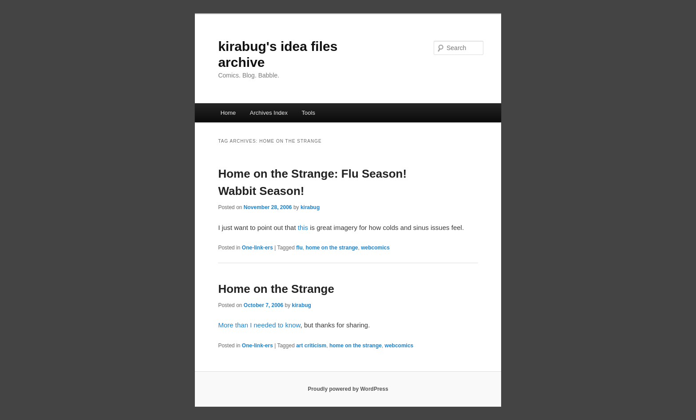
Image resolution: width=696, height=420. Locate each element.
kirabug (310, 207)
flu (299, 248)
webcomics (375, 248)
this (303, 227)
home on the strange (332, 248)
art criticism (311, 345)
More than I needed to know (259, 325)
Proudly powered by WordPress (348, 389)
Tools (308, 112)
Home (228, 112)
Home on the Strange (276, 289)
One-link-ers (257, 248)
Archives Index (269, 112)
